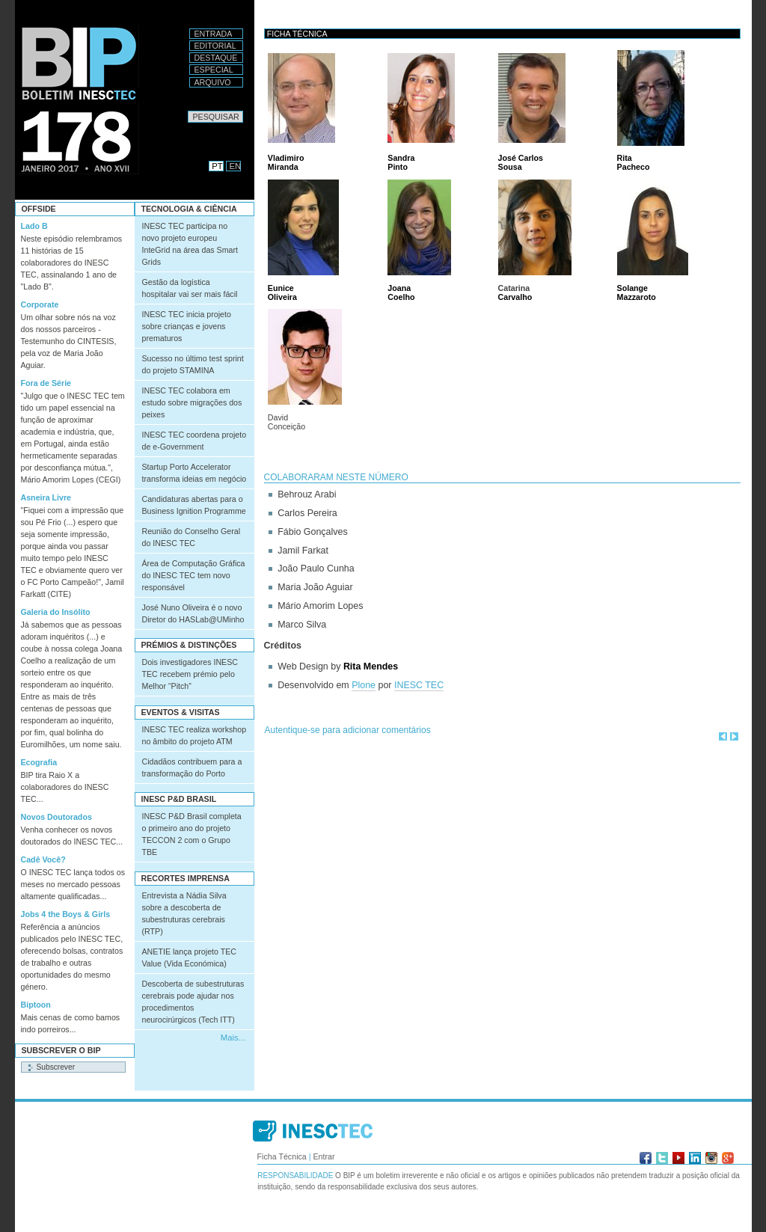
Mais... (233, 1037)
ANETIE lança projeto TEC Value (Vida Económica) (189, 957)
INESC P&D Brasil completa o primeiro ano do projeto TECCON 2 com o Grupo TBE (192, 834)
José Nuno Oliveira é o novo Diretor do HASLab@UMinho (193, 613)
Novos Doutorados (56, 816)
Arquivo (212, 82)
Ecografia (39, 762)
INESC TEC (419, 685)
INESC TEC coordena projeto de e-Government (194, 440)
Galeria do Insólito (56, 611)
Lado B (34, 225)
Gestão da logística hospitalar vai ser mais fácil (190, 288)
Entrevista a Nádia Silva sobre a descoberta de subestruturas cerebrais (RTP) (184, 913)
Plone (364, 685)
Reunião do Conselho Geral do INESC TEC (191, 537)
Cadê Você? (43, 859)
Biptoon (36, 1004)
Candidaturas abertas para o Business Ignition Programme (194, 504)
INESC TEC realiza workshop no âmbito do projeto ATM (194, 735)
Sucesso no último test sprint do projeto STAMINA (193, 364)
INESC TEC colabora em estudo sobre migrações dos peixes (192, 402)
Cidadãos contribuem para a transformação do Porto (192, 767)
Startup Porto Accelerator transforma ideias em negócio (194, 472)
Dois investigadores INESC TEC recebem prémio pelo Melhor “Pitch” (190, 674)
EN (236, 166)
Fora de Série (46, 383)
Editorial (215, 45)
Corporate (40, 304)
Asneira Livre (46, 497)
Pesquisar (187, 110)
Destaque (216, 57)
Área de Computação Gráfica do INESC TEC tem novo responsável (193, 575)
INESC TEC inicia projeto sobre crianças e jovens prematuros (186, 326)
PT (217, 166)
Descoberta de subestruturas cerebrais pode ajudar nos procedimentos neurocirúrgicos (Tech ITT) (193, 1001)
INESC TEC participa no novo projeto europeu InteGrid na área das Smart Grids (190, 243)
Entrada (213, 33)
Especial (213, 69)
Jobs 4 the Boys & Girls (66, 914)
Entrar (323, 1156)
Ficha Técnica (282, 1156)
